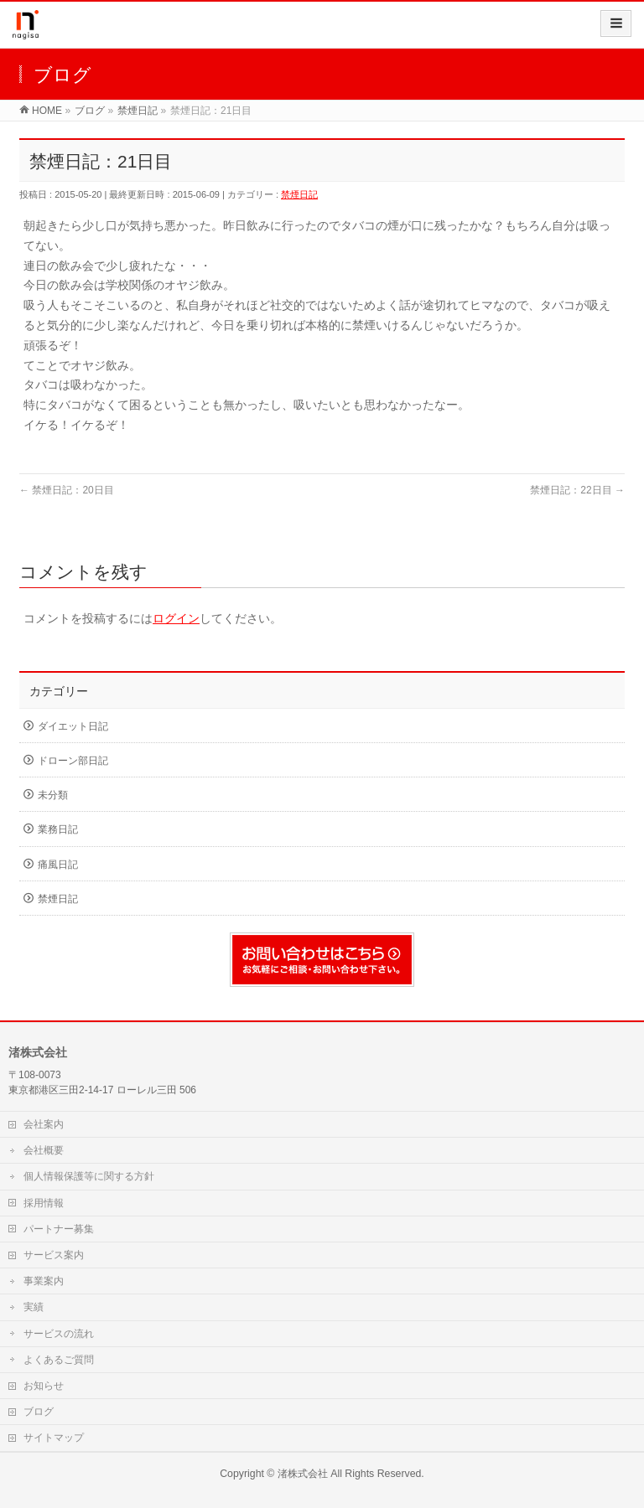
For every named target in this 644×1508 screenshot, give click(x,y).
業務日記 (58, 829)
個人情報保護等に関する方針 (88, 1176)
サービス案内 (53, 1255)
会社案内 (43, 1124)
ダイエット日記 (73, 726)
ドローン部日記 (73, 761)
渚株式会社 (303, 1474)
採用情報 (43, 1203)
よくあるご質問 (58, 1360)
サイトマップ (53, 1437)
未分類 (53, 795)
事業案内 (43, 1281)
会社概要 (43, 1150)
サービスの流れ (58, 1334)
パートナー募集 (58, 1229)
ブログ (38, 1412)
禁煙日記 (299, 194)
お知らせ (43, 1386)
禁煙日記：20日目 (66, 490)
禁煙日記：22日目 (577, 490)
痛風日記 (58, 864)
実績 (33, 1307)
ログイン (176, 618)
